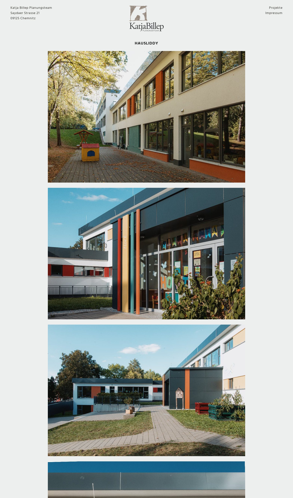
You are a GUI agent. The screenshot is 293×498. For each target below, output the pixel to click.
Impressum (274, 13)
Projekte (276, 7)
